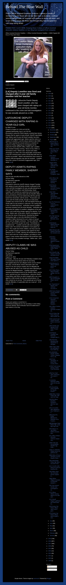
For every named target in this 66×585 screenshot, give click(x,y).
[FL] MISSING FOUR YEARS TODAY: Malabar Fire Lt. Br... (55, 354)
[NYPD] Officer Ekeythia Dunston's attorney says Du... (54, 402)
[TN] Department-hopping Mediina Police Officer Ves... (55, 248)
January (52, 535)
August (52, 139)
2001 (49, 555)
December (53, 130)
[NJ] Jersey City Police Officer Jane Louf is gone (54, 509)
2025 (49, 93)
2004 (49, 551)
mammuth (36, 578)
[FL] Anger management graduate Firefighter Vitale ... (55, 172)
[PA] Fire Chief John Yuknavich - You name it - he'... (55, 375)
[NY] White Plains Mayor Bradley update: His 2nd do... (54, 272)
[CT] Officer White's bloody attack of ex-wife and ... (55, 495)
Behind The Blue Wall (24, 6)
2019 (49, 105)
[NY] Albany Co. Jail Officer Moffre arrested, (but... (54, 431)
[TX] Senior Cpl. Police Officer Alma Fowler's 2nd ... (54, 516)
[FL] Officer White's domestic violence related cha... (55, 438)
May (51, 525)
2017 (49, 110)
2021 (49, 101)
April (51, 528)
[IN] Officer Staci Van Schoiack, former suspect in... (54, 474)
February (52, 533)
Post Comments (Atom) (19, 343)
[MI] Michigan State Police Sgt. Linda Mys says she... (55, 425)
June (51, 523)
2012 (49, 123)
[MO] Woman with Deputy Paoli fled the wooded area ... (55, 232)
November (53, 132)
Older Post (39, 340)
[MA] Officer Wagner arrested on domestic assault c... (55, 481)
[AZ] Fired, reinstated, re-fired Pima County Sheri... (54, 361)
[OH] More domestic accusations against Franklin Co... (54, 240)
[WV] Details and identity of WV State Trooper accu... (54, 328)
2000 (49, 558)
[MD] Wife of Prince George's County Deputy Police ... (55, 456)
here (11, 162)
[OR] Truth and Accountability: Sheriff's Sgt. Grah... (54, 445)
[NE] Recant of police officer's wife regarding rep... (54, 144)
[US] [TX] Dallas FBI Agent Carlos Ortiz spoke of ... (55, 259)
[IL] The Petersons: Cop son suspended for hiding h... (55, 204)
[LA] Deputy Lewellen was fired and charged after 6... (55, 335)
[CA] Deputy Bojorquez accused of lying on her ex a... (55, 187)
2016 (49, 113)
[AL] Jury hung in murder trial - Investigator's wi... (54, 488)
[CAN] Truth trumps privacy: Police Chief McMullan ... (55, 368)
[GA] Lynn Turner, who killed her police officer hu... (54, 151)
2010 (49, 127)
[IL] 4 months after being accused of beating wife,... (55, 467)
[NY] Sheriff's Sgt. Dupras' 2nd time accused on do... (55, 254)
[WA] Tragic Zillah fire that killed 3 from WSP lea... (54, 348)
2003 (49, 553)
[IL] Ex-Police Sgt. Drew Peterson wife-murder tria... (55, 315)
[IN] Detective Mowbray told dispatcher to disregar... (54, 342)
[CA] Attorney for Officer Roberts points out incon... (54, 265)
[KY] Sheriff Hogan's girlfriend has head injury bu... (55, 502)
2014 (49, 118)
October (52, 134)
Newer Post (9, 340)
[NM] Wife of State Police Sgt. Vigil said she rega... (55, 395)
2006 (49, 546)
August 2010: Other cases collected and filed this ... (54, 165)
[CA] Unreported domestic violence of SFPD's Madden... (54, 301)
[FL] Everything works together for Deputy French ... (54, 389)
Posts (49, 566)
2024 (49, 96)
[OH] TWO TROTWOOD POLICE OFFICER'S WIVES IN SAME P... (55, 195)
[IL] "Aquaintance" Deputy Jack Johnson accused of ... (55, 286)
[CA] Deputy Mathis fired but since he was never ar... (54, 225)
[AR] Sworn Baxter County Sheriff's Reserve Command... (55, 293)
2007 (49, 543)
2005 (49, 548)
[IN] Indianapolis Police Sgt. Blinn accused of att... (55, 462)
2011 (49, 125)
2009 (49, 538)
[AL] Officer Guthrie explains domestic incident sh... (55, 309)
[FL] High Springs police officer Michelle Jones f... (54, 218)
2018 (49, 108)
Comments (51, 569)
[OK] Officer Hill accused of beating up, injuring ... (54, 180)
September (53, 137)
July (51, 521)
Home (24, 340)
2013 (49, 120)
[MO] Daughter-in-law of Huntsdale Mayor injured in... (55, 279)
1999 (49, 560)
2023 (49, 98)
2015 (49, 115)
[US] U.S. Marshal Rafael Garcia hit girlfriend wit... (55, 451)
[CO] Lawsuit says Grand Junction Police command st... (55, 321)
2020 (49, 103)
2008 (49, 541)
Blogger (49, 578)
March (52, 530)
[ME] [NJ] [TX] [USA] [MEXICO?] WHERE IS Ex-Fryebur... (54, 418)
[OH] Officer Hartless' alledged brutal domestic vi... (54, 158)
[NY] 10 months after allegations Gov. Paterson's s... (54, 410)
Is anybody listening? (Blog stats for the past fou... (55, 382)
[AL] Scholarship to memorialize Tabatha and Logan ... (55, 211)
